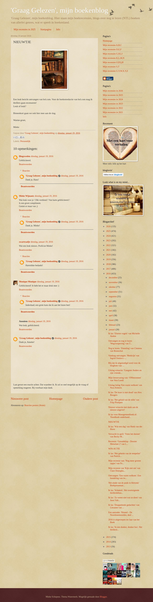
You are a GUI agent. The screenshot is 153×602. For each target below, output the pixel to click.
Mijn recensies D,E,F (112, 49)
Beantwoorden (25, 164)
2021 (108, 250)
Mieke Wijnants (26, 196)
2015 (108, 537)
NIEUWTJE (113, 422)
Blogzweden (24, 156)
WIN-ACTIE (114, 448)
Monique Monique (27, 281)
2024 (108, 236)
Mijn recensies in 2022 (113, 108)
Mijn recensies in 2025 (25, 29)
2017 (108, 269)
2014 (108, 542)
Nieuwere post (20, 398)
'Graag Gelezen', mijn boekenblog (59, 10)
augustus (113, 296)
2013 (108, 546)
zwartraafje (24, 242)
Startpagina (45, 29)
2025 (108, 231)
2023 (108, 240)
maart (111, 320)
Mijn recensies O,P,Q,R (113, 62)
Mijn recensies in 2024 (113, 99)
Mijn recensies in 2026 (113, 91)
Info (58, 29)
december (113, 277)
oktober (112, 287)
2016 (108, 273)
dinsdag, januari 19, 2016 (42, 156)
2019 (108, 259)
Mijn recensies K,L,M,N (113, 58)
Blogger (103, 597)
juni (111, 306)
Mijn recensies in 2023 (113, 104)
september (113, 292)
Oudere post (90, 398)
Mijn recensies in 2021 (113, 112)
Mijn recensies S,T (111, 66)
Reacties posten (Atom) (34, 405)
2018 (108, 264)
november (113, 282)
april (111, 315)
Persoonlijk (25, 141)
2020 (108, 255)
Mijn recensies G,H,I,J (113, 54)
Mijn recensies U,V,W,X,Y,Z (115, 71)
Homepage (56, 398)
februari (112, 325)
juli (110, 301)
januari (112, 329)
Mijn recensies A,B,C (112, 45)
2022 (108, 245)
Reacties (26, 171)
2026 (108, 226)
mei (111, 310)
